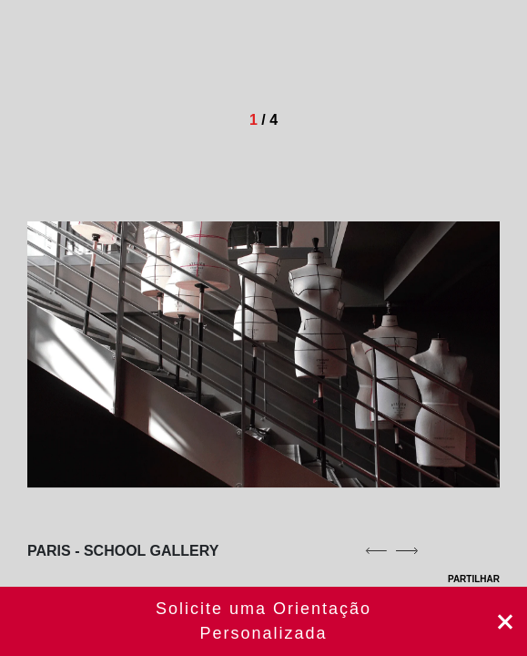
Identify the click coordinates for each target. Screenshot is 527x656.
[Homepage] (138, 54)
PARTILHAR (462, 579)
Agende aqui (263, 621)
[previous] (376, 550)
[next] (407, 550)
